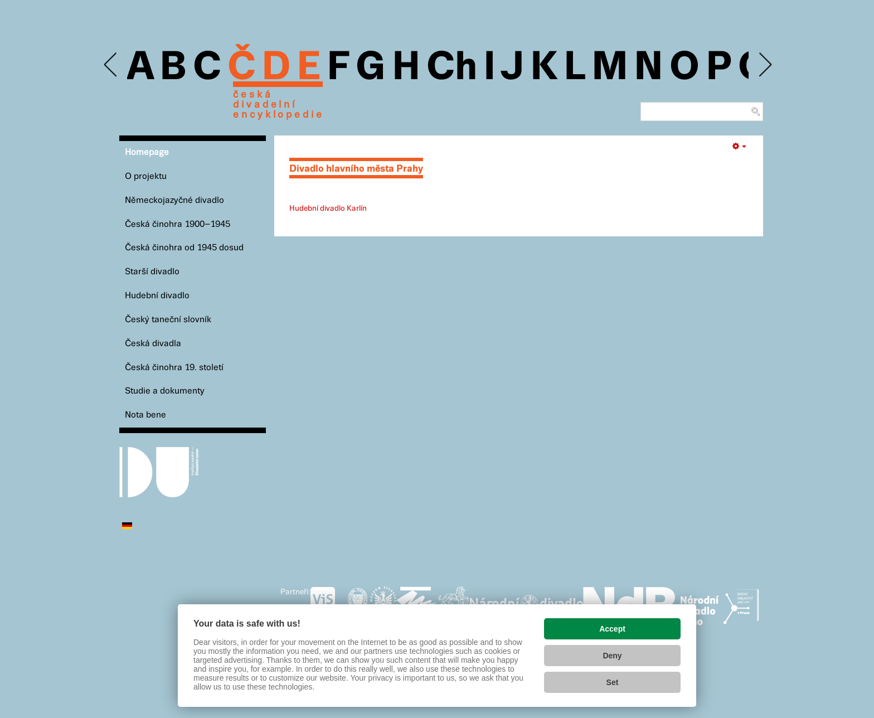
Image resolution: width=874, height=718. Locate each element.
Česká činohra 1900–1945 (177, 224)
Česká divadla (153, 343)
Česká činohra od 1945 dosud (184, 248)
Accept (612, 628)
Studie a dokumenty (165, 391)
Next (764, 65)
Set (612, 682)
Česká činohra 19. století (174, 367)
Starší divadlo (152, 271)
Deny (612, 655)
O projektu (146, 176)
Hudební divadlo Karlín (328, 208)
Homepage (147, 152)
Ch (452, 68)
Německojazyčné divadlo (174, 200)
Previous (111, 65)
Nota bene (145, 415)
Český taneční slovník (168, 319)
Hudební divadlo (157, 295)
